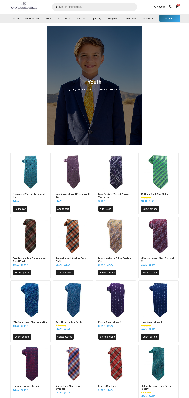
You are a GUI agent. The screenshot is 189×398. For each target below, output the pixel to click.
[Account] (154, 6)
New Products (32, 18)
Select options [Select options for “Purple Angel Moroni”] (107, 337)
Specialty (96, 18)
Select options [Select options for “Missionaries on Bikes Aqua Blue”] (22, 337)
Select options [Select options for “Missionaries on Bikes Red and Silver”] (149, 272)
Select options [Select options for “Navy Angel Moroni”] (149, 337)
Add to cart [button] (20, 209)
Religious (112, 18)
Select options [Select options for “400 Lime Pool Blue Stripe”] (149, 209)
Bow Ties (81, 18)
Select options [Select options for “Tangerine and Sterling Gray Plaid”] (64, 272)
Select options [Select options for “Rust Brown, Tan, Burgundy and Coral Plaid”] (22, 272)
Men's (48, 18)
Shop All (170, 18)
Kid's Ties (62, 18)
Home (16, 18)
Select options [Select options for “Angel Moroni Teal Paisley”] (64, 337)
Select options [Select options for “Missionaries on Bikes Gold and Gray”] (107, 272)
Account (161, 6)
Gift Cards (131, 18)
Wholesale (148, 18)
